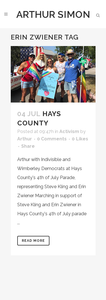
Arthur (24, 139)
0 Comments (52, 139)
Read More (33, 241)
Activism (69, 131)
